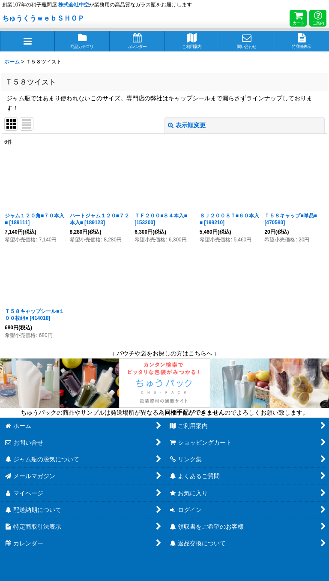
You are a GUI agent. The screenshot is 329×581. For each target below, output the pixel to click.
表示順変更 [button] (187, 125)
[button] (27, 41)
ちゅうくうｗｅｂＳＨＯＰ (43, 18)
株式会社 (73, 5)
